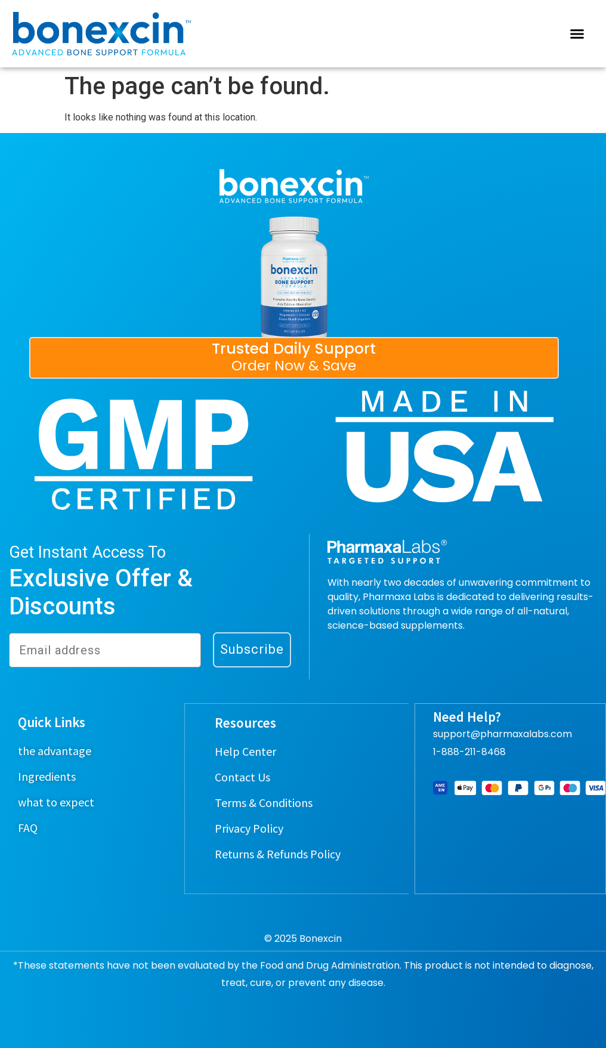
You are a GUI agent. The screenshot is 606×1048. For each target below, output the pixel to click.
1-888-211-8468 (469, 752)
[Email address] (105, 650)
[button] (576, 34)
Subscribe (252, 649)
